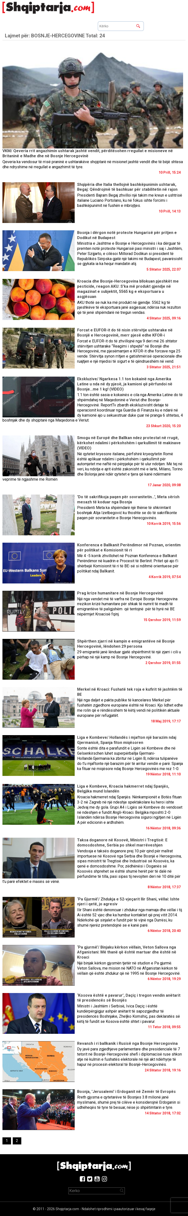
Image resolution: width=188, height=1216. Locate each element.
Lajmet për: (55, 36)
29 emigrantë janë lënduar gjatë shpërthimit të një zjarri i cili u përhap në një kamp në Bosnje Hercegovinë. (129, 654)
